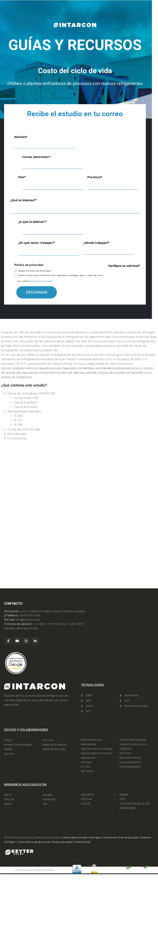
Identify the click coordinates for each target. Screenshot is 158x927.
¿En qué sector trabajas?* (36, 243)
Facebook (8, 872)
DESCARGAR (36, 292)
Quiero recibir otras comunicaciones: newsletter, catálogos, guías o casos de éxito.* (61, 275)
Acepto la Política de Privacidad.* (35, 270)
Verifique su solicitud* (124, 266)
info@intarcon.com (29, 850)
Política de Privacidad (41, 281)
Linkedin (35, 872)
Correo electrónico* (36, 157)
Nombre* (21, 137)
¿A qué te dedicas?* (32, 222)
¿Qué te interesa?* (23, 200)
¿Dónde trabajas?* (96, 243)
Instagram (26, 872)
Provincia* (94, 177)
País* (22, 177)
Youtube (17, 872)
